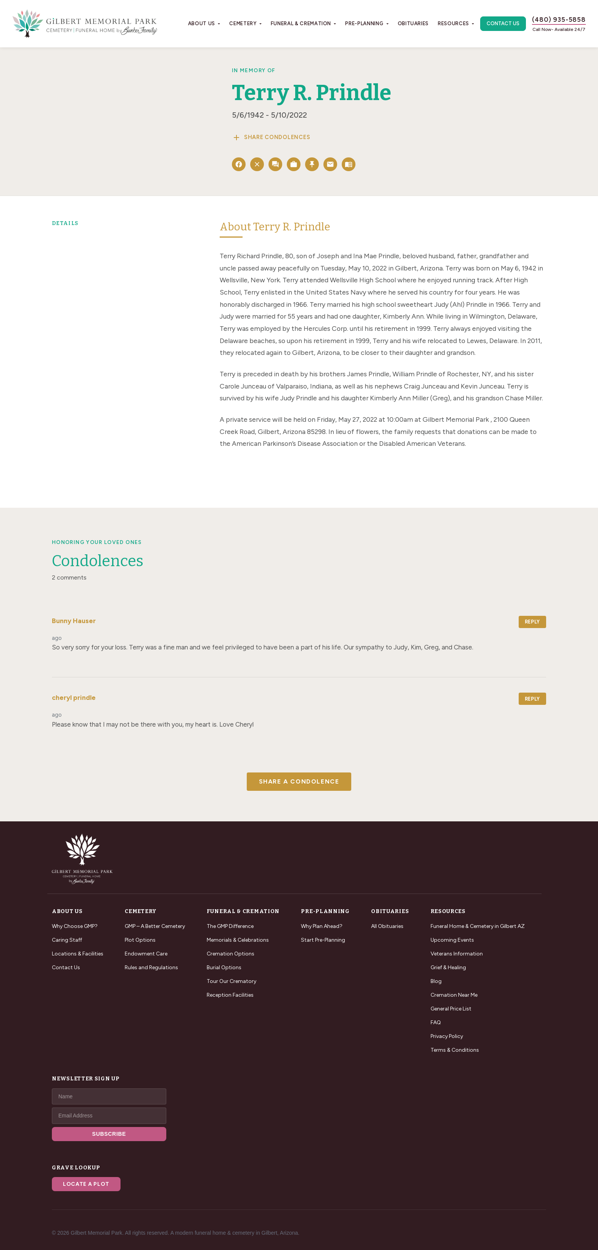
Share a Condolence (299, 781)
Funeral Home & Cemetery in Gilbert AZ (478, 926)
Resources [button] (453, 23)
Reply (532, 622)
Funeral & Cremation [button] (301, 23)
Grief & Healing (448, 967)
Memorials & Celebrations (238, 940)
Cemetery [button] (242, 23)
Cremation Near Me (454, 995)
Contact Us (503, 23)
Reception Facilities (230, 995)
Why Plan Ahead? (321, 926)
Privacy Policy (447, 1036)
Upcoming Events (452, 940)
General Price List (451, 1009)
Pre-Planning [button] (364, 23)
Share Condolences (271, 137)
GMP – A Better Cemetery (155, 926)
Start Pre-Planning (323, 940)
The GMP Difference (230, 926)
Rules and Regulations (151, 967)
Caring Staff (67, 940)
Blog (436, 981)
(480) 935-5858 (559, 19)
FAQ (436, 1022)
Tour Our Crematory (231, 981)
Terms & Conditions (455, 1050)
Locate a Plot (86, 1184)
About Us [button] (201, 23)
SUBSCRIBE (109, 1134)
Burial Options (224, 967)
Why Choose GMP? (75, 926)
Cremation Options (230, 953)
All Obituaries (387, 926)
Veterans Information (457, 953)
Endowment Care (146, 953)
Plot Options (140, 940)
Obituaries (413, 23)
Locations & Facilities (77, 953)
